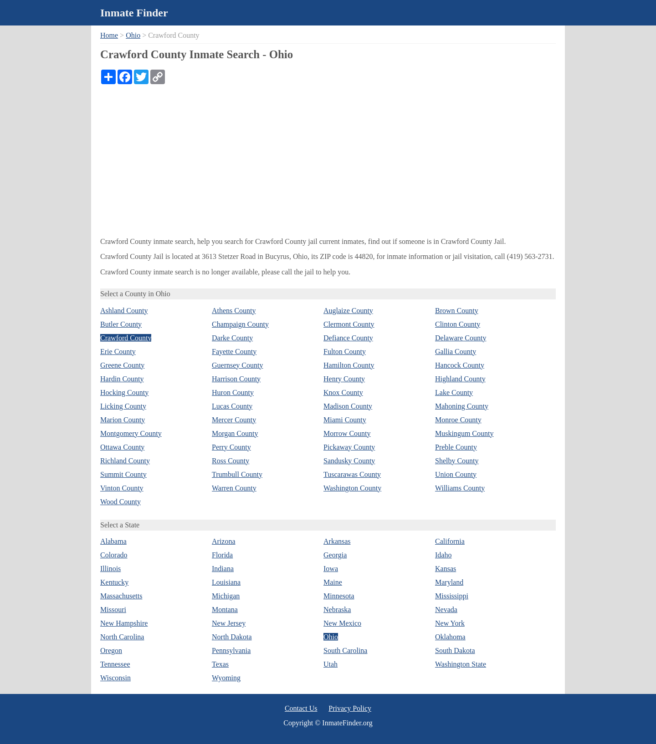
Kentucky (114, 582)
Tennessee (115, 664)
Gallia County (455, 351)
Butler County (121, 324)
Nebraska (337, 609)
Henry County (344, 379)
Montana (225, 609)
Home (109, 35)
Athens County (234, 310)
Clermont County (348, 324)
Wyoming (226, 678)
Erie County (118, 351)
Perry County (231, 447)
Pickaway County (349, 447)
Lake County (454, 392)
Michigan (226, 596)
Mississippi (451, 596)
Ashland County (124, 310)
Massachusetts (121, 596)
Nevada (446, 609)
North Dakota (232, 637)
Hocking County (124, 392)
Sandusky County (349, 461)
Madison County (347, 406)
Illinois (110, 568)
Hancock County (459, 365)
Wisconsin (115, 678)
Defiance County (348, 338)
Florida (222, 555)
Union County (456, 474)
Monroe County (458, 420)
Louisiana (226, 582)
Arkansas (337, 541)
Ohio (133, 35)
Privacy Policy (349, 708)
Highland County (460, 379)
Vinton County (122, 488)
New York (450, 623)
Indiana (223, 568)
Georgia (335, 555)
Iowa (330, 568)
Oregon (111, 650)
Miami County (344, 420)
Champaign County (240, 324)
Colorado (114, 555)
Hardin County (122, 379)
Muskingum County (464, 433)
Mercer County (234, 420)
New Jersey (229, 623)
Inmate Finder (134, 13)
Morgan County (235, 433)
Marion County (122, 420)
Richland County (125, 461)
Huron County (233, 392)
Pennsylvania (231, 650)
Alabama (113, 541)
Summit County (123, 474)
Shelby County (457, 461)
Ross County (230, 461)
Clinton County (457, 324)
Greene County (122, 365)
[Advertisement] (328, 152)
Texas (220, 664)
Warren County (234, 488)
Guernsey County (237, 365)
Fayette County (234, 351)
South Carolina (345, 650)
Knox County (343, 392)
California (450, 541)
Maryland (449, 582)
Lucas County (232, 406)
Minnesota (338, 596)
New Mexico (342, 623)
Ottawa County (122, 447)
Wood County (120, 502)
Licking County (123, 406)
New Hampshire (124, 623)
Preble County (456, 447)
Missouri (113, 609)
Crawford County (125, 338)
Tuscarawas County (352, 474)
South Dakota (455, 650)
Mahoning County (461, 406)
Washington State (460, 664)
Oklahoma (450, 637)
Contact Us (301, 708)
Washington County (352, 488)
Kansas (445, 568)
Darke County (232, 338)
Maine (332, 582)
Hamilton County (348, 365)
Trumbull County (237, 474)
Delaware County (460, 338)
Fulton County (344, 351)
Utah (330, 664)
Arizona (224, 541)
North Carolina (122, 637)
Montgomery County (131, 433)
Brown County (456, 310)
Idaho (443, 555)
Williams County (460, 488)
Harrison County (236, 379)
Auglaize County (348, 310)
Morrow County (347, 433)
